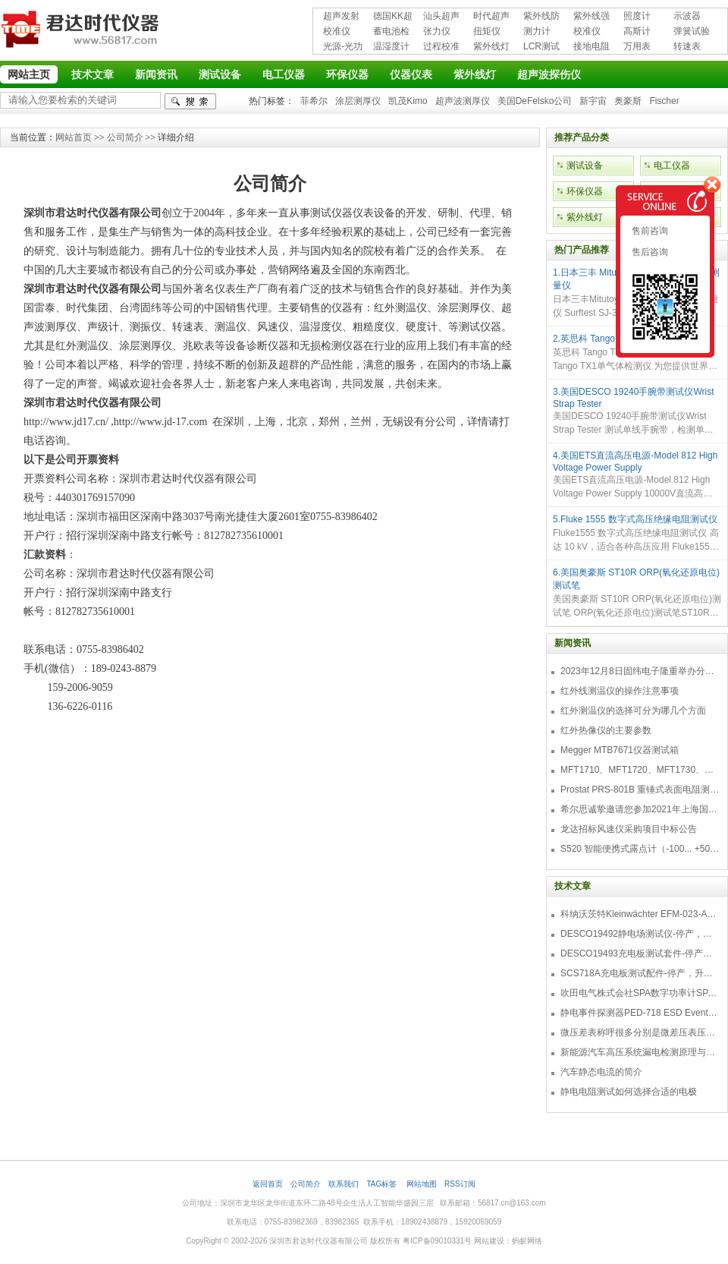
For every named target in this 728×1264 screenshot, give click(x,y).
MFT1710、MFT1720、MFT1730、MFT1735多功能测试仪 (640, 769)
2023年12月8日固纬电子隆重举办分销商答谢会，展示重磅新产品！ (640, 671)
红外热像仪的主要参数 (605, 730)
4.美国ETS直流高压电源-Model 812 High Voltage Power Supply (635, 461)
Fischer (664, 101)
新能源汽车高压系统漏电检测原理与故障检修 (640, 1052)
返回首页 (268, 1184)
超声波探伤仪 (549, 74)
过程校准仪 (441, 47)
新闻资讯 (156, 74)
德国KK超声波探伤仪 (393, 17)
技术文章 (92, 74)
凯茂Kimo (407, 101)
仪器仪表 (411, 74)
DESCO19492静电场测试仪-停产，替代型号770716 (640, 933)
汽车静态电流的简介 (601, 1072)
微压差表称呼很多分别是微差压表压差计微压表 (640, 1032)
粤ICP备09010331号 (437, 1241)
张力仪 (436, 31)
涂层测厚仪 (358, 101)
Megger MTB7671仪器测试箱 (619, 750)
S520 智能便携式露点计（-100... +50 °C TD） (640, 848)
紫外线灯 (491, 46)
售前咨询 (648, 230)
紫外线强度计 (591, 17)
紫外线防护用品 (541, 17)
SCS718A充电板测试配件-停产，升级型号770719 (640, 973)
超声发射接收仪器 (341, 17)
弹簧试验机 (691, 32)
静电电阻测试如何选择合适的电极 (628, 1091)
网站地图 (421, 1184)
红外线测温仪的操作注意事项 (619, 691)
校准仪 (336, 31)
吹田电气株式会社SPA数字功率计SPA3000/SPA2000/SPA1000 (640, 993)
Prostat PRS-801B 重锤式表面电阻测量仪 (640, 789)
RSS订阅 (459, 1184)
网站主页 (29, 74)
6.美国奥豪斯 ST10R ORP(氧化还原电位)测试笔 (636, 579)
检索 (190, 101)
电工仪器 (283, 74)
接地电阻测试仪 (591, 47)
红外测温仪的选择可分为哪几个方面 (633, 710)
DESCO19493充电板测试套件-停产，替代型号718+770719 (640, 953)
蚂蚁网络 (527, 1241)
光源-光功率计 (342, 47)
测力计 (537, 31)
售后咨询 (648, 252)
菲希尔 (314, 101)
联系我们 (343, 1184)
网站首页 (73, 137)
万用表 (637, 46)
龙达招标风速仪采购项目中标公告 (628, 829)
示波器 (687, 16)
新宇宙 (593, 101)
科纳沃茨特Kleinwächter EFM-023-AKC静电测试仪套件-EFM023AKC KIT (640, 914)
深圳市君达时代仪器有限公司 (82, 32)
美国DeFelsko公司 (535, 101)
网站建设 (489, 1241)
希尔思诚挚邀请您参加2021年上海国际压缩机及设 (640, 809)
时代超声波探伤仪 (491, 17)
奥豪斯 (628, 101)
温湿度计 (391, 46)
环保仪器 (347, 74)
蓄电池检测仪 (391, 32)
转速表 (687, 46)
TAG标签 (382, 1184)
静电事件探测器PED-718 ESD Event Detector (640, 1012)
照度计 (637, 16)
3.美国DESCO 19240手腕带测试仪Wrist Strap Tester (633, 397)
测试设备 (220, 74)
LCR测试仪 (541, 47)
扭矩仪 (486, 31)
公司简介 (125, 137)
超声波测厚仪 (462, 101)
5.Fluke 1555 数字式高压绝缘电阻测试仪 (635, 519)
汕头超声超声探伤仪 (441, 17)
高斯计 (637, 31)
